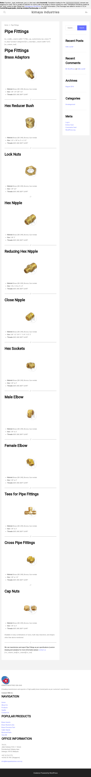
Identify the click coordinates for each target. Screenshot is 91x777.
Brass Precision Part (8, 727)
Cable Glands (6, 730)
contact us (42, 650)
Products (5, 707)
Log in (67, 122)
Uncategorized (70, 104)
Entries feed (69, 125)
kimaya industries (46, 12)
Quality (4, 710)
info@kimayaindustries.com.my (12, 761)
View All (4, 735)
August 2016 (69, 86)
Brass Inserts (6, 722)
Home (4, 702)
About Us (5, 705)
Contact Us (5, 713)
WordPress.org (70, 130)
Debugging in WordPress (33, 6)
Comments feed (70, 127)
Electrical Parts (6, 732)
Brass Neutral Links (8, 725)
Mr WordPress (70, 69)
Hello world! (69, 47)
